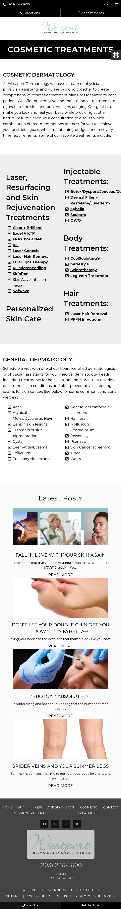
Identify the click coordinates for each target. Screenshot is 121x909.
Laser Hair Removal (88, 314)
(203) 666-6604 (60, 878)
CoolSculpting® (85, 258)
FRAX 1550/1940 (27, 239)
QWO (75, 220)
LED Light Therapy (30, 262)
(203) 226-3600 (16, 4)
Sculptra (78, 215)
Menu (107, 4)
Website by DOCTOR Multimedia (86, 896)
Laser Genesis (26, 251)
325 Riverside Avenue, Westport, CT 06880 (60, 890)
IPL (16, 245)
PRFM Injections (85, 319)
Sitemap (13, 896)
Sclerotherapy (83, 270)
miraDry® (79, 264)
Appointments (91, 13)
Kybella (77, 209)
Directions (30, 13)
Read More (60, 575)
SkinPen (21, 274)
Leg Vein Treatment (89, 276)
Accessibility (39, 896)
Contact (111, 807)
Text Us (90, 905)
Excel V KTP (24, 233)
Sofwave (21, 291)
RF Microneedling (29, 268)
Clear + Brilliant (27, 228)
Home (7, 807)
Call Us (30, 905)
